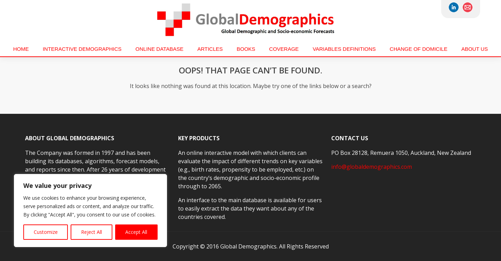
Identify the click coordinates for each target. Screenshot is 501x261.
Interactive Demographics (82, 49)
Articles (210, 49)
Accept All (136, 232)
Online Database (159, 49)
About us (474, 49)
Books (246, 49)
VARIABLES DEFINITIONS (344, 49)
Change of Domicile (418, 49)
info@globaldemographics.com (371, 167)
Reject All (91, 232)
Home (21, 49)
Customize (46, 232)
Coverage (284, 49)
